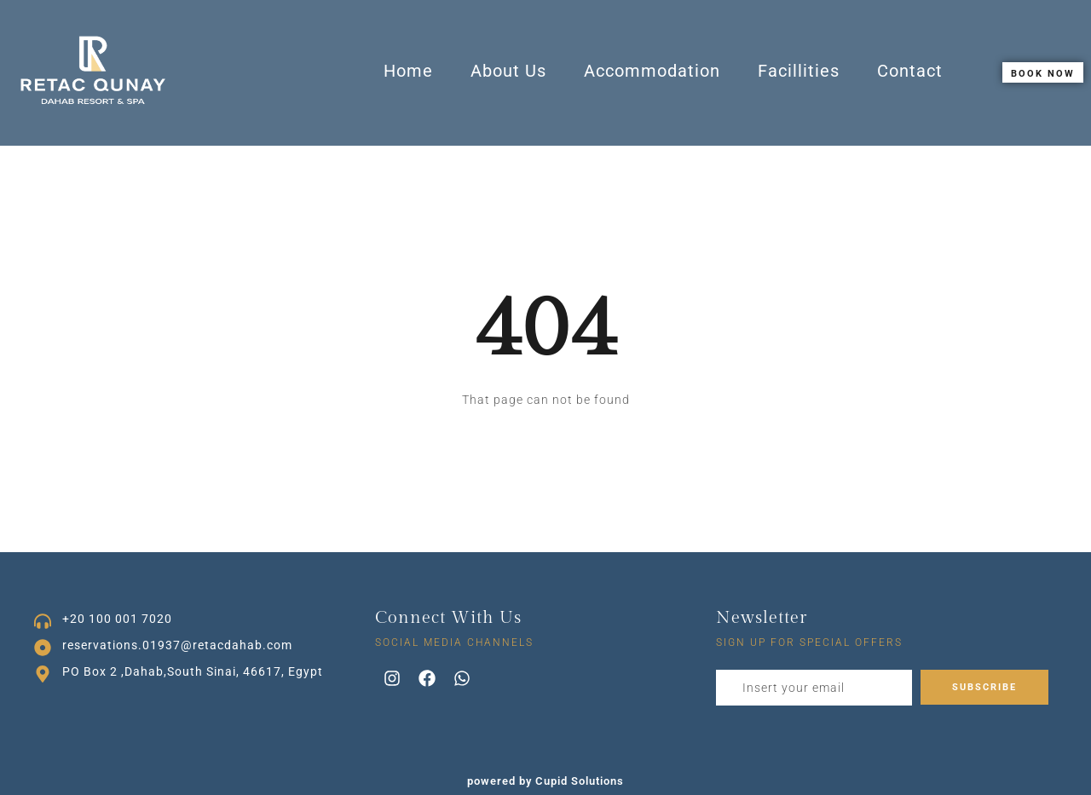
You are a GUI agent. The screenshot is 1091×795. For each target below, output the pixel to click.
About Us (508, 70)
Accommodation (652, 70)
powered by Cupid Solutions (545, 781)
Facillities (799, 70)
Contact (910, 70)
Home (408, 70)
